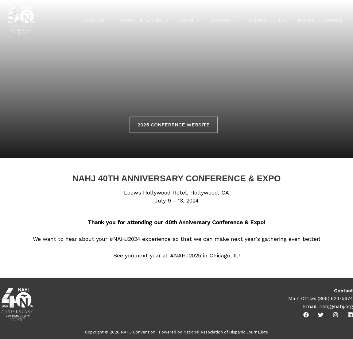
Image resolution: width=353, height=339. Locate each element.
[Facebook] (306, 315)
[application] (115, 20)
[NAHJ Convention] (21, 20)
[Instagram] (335, 315)
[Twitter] (321, 315)
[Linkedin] (350, 315)
